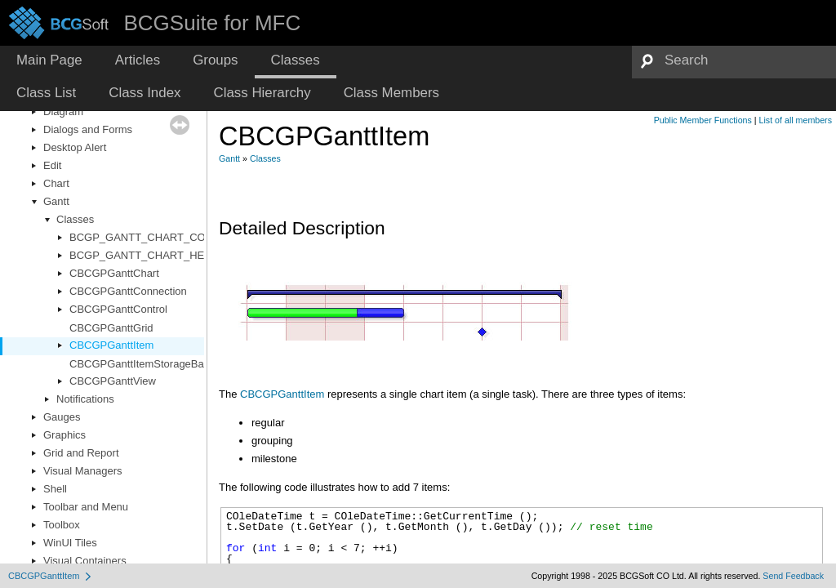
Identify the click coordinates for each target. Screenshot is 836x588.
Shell (55, 489)
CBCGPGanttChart (114, 273)
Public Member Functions (703, 120)
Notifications (85, 399)
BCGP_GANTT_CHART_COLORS (151, 237)
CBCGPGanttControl (118, 309)
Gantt (56, 201)
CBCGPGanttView (112, 381)
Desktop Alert (74, 147)
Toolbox (61, 525)
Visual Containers (85, 561)
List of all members (795, 120)
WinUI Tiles (70, 543)
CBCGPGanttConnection (128, 291)
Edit (52, 165)
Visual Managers (82, 471)
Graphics (64, 435)
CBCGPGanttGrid (111, 328)
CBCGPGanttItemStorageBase (142, 364)
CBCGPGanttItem (111, 345)
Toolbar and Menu (85, 507)
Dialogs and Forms (87, 129)
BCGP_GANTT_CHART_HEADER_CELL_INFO (183, 255)
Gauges (62, 417)
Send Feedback (793, 576)
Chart (56, 183)
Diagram (63, 111)
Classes (75, 219)
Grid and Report (81, 453)
